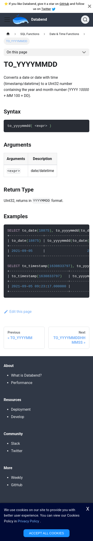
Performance (21, 383)
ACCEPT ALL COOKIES (46, 533)
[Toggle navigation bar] (7, 19)
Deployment (21, 409)
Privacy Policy (28, 522)
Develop (17, 417)
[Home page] (8, 34)
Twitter (46, 9)
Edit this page (18, 311)
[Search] (85, 19)
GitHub (64, 4)
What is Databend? (26, 375)
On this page (17, 52)
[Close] (89, 6)
